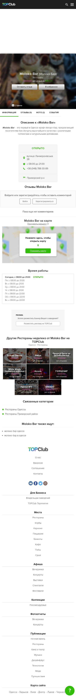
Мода (38, 671)
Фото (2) (40, 112)
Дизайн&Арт (38, 660)
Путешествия (38, 676)
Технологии (38, 665)
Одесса (13, 692)
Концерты (38, 575)
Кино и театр (38, 649)
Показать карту (38, 250)
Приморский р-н (36, 177)
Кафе (38, 544)
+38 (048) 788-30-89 (37, 168)
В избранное (51, 87)
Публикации (38, 633)
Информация (9, 112)
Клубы (38, 523)
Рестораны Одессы (15, 409)
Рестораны (38, 77)
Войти (25, 201)
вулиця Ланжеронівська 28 (40, 158)
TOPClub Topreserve (38, 503)
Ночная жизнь (38, 639)
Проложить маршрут (38, 224)
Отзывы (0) (26, 112)
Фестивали (38, 591)
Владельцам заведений (38, 498)
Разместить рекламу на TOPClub (38, 323)
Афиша (38, 564)
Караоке (38, 528)
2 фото (18, 105)
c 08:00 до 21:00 (36, 163)
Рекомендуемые (38, 605)
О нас (38, 457)
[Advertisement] (38, 31)
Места (38, 512)
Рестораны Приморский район (21, 413)
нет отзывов (39, 81)
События (54, 112)
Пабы (38, 550)
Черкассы (61, 692)
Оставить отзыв (24, 87)
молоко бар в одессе (15, 435)
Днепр (41, 692)
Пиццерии (38, 533)
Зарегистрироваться (44, 201)
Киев (33, 692)
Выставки (38, 580)
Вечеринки (38, 569)
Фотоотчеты (38, 614)
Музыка (38, 655)
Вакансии (38, 463)
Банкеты (38, 539)
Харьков (23, 692)
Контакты (38, 473)
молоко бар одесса (14, 431)
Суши (38, 555)
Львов (50, 692)
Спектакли (38, 585)
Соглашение (38, 468)
